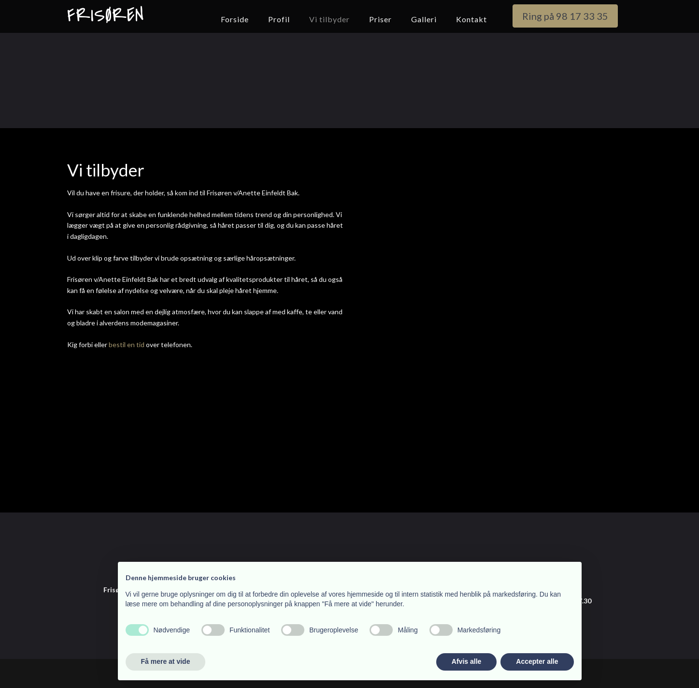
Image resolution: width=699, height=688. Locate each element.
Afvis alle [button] (466, 661)
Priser (380, 19)
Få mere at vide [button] (165, 661)
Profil (279, 19)
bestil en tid (126, 344)
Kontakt (471, 19)
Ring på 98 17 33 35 (565, 16)
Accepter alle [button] (537, 661)
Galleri (424, 19)
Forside (235, 19)
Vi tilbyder (329, 19)
